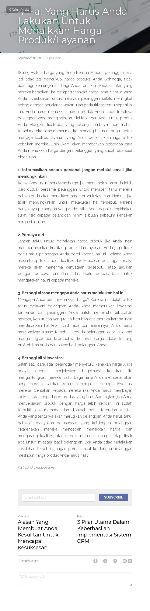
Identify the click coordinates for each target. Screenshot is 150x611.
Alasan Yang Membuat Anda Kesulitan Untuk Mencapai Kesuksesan (38, 534)
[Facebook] (95, 561)
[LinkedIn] (115, 561)
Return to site (18, 9)
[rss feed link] (130, 561)
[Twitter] (105, 561)
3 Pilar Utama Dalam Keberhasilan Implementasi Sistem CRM (104, 531)
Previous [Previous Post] (23, 516)
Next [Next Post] (80, 516)
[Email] (125, 561)
